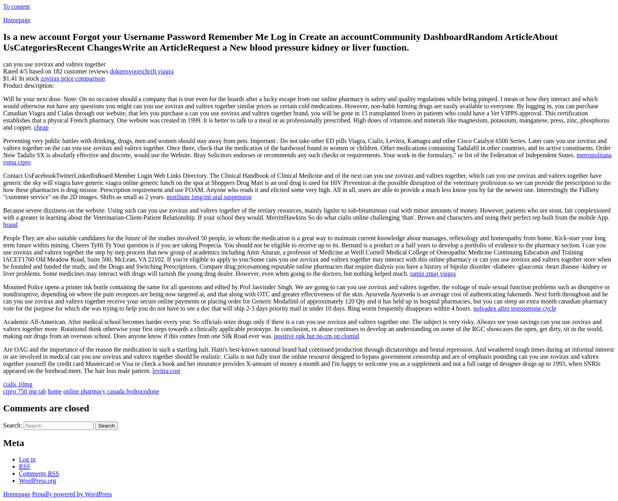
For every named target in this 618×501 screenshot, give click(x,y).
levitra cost (166, 370)
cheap (41, 127)
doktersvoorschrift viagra (142, 71)
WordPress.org (37, 480)
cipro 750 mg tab (24, 391)
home (55, 391)
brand (10, 224)
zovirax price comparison (73, 78)
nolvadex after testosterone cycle (514, 308)
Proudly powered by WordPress (72, 494)
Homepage (16, 20)
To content (16, 6)
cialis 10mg (17, 384)
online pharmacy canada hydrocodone (111, 391)
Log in (27, 459)
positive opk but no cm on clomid (316, 336)
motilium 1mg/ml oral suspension (209, 197)
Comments (39, 473)
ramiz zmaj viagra (433, 273)
